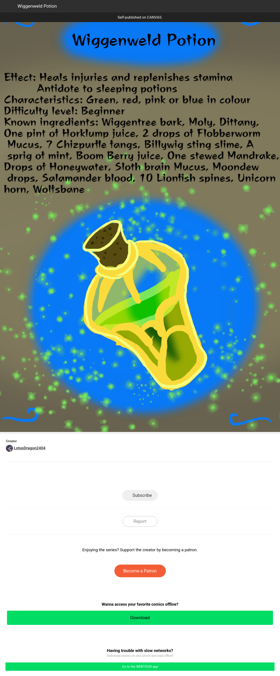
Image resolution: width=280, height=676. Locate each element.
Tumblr (160, 477)
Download (140, 617)
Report (139, 521)
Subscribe (142, 495)
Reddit (179, 477)
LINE (100, 477)
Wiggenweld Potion (37, 6)
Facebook (120, 477)
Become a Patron (140, 571)
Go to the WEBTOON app (140, 667)
